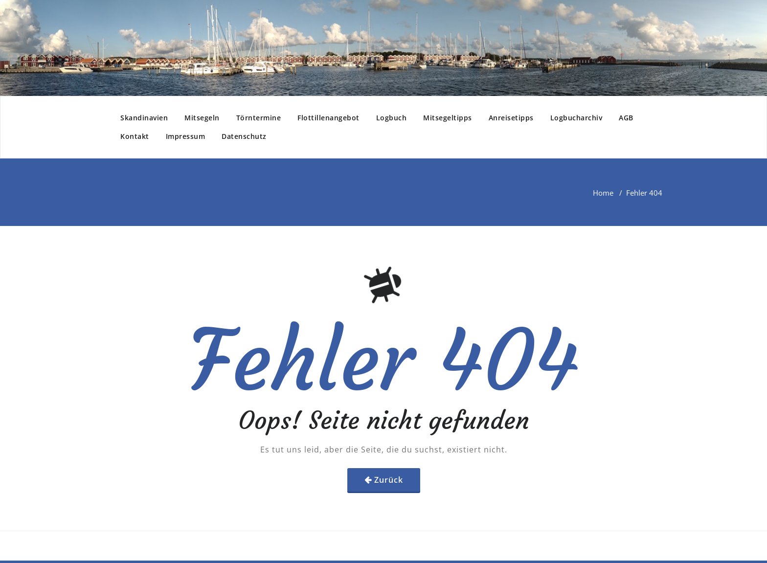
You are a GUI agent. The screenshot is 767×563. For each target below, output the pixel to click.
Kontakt (134, 136)
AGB (626, 117)
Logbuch (391, 117)
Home (603, 193)
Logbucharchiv (576, 117)
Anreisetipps (511, 117)
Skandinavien (144, 117)
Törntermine (258, 117)
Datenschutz (244, 136)
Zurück (388, 479)
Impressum (185, 136)
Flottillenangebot (328, 117)
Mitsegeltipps (447, 117)
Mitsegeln (202, 117)
